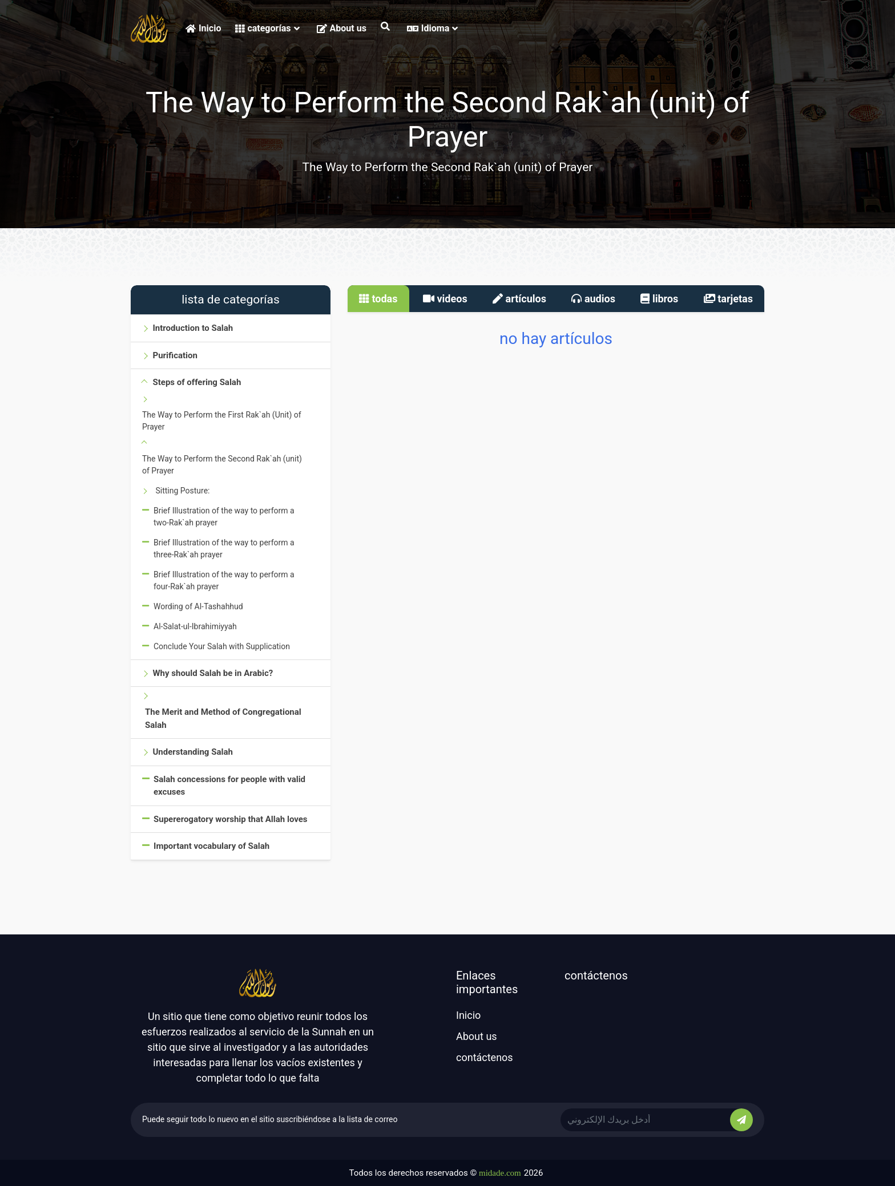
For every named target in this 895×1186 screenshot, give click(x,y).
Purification (174, 355)
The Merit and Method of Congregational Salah (223, 718)
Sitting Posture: (182, 490)
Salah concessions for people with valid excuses (229, 786)
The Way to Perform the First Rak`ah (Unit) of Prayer (221, 420)
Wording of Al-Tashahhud (198, 606)
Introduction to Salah (192, 328)
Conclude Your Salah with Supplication (222, 646)
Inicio (203, 28)
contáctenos (484, 1057)
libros (659, 299)
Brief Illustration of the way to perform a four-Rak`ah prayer (224, 580)
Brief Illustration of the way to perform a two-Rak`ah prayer (224, 516)
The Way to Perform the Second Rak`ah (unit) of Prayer (222, 464)
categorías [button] (267, 28)
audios (593, 299)
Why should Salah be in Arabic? (212, 673)
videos (445, 299)
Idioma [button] (432, 28)
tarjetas (728, 299)
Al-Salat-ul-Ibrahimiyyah (195, 626)
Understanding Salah (192, 752)
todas (378, 299)
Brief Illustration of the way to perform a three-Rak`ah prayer (224, 548)
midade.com (500, 1172)
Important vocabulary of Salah (211, 846)
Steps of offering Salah (196, 382)
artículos (519, 299)
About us (341, 28)
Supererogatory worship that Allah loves (231, 819)
